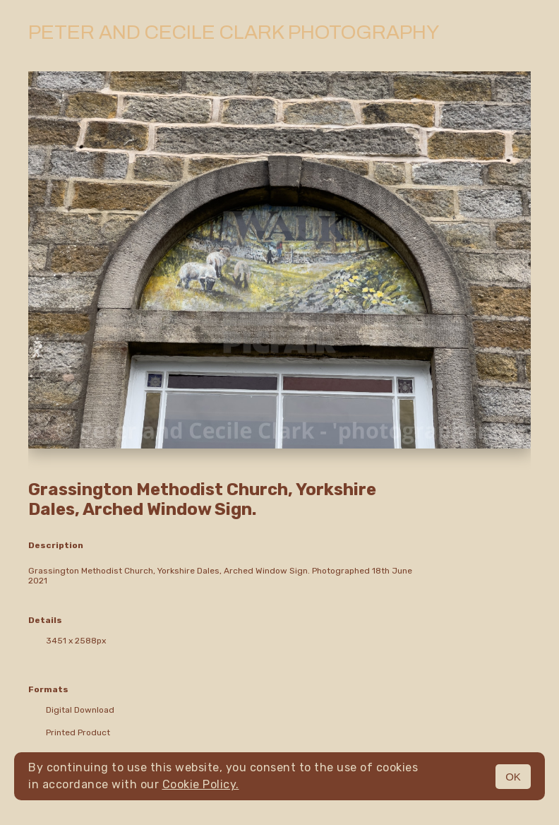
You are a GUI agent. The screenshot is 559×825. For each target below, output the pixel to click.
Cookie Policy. (200, 784)
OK (513, 777)
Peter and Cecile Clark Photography (233, 32)
